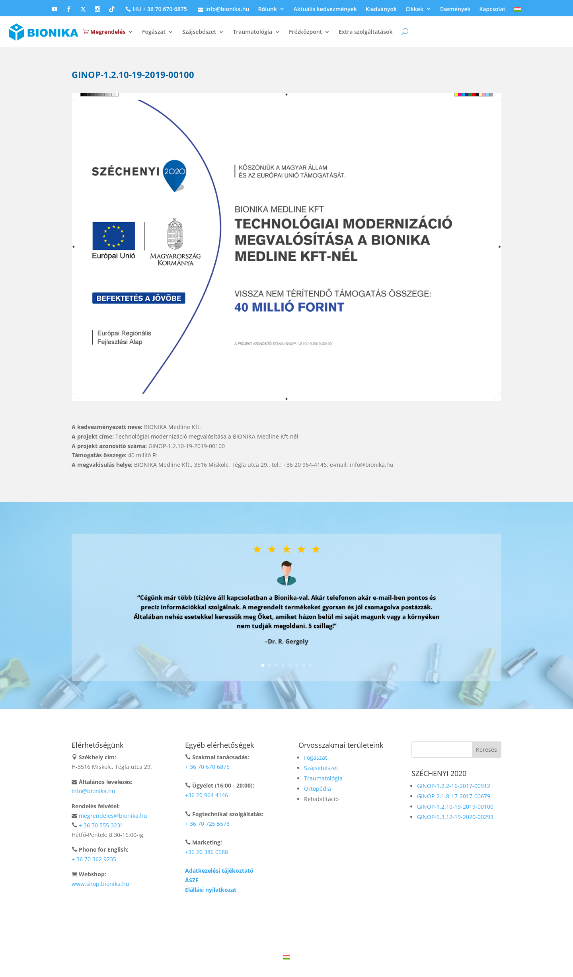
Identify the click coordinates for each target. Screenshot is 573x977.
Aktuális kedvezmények (325, 9)
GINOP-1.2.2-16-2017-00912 (453, 786)
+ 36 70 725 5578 (207, 823)
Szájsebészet (199, 31)
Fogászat (154, 31)
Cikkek (414, 9)
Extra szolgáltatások (365, 31)
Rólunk (267, 9)
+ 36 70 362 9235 (94, 859)
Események (455, 9)
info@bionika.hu (222, 9)
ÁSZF (192, 880)
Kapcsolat (492, 9)
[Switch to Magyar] (286, 957)
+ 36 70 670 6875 (207, 766)
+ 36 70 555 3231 (101, 825)
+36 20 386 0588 (206, 852)
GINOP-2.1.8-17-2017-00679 (453, 796)
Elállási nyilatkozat (210, 889)
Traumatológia (252, 31)
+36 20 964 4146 (206, 795)
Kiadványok (381, 9)
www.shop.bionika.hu (100, 883)
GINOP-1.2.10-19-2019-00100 (455, 806)
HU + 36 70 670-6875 (155, 9)
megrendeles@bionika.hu (113, 815)
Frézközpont (305, 31)
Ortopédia (317, 788)
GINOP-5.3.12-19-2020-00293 (455, 817)
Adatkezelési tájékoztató (219, 870)
